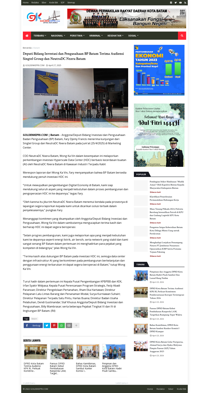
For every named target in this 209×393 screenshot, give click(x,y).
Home (26, 2)
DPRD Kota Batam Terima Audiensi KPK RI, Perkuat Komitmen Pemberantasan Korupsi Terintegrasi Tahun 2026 (167, 293)
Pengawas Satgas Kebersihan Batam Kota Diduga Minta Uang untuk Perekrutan (166, 230)
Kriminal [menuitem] (95, 35)
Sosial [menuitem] (132, 35)
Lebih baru (29, 383)
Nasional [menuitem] (57, 35)
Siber (44, 2)
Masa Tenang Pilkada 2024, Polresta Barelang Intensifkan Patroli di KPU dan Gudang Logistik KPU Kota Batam (167, 214)
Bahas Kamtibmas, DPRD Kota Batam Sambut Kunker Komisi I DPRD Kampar (164, 328)
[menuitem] (27, 36)
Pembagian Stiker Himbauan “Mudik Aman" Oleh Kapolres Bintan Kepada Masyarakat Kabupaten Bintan (167, 185)
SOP (62, 2)
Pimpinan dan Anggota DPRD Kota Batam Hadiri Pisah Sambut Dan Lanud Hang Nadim (166, 275)
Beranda (27, 47)
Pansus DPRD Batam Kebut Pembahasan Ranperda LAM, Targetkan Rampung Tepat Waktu (166, 311)
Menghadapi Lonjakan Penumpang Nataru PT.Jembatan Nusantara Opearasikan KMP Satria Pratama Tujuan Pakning (166, 247)
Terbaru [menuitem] (38, 35)
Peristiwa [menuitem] (76, 35)
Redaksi (35, 2)
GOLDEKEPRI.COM (39, 388)
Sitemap (71, 2)
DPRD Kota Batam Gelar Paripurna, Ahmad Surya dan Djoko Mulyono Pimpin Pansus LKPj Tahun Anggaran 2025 (166, 347)
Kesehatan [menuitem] (114, 35)
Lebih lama (121, 383)
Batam (36, 47)
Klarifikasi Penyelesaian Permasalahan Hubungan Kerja (164, 198)
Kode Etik (53, 2)
